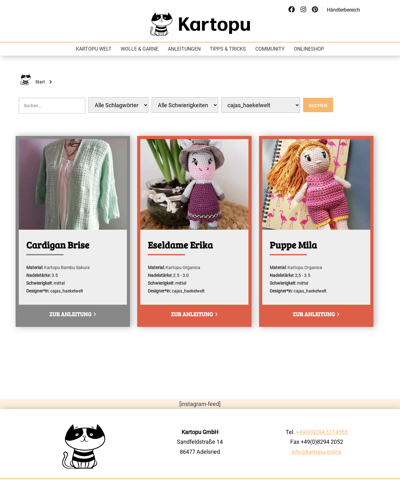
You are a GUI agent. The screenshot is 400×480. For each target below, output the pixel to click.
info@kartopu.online (317, 451)
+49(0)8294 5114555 (322, 432)
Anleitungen (184, 49)
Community (270, 49)
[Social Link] (291, 9)
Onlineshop (309, 49)
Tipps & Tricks (228, 49)
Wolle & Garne (139, 49)
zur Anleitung (72, 314)
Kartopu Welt (94, 49)
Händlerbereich (343, 10)
